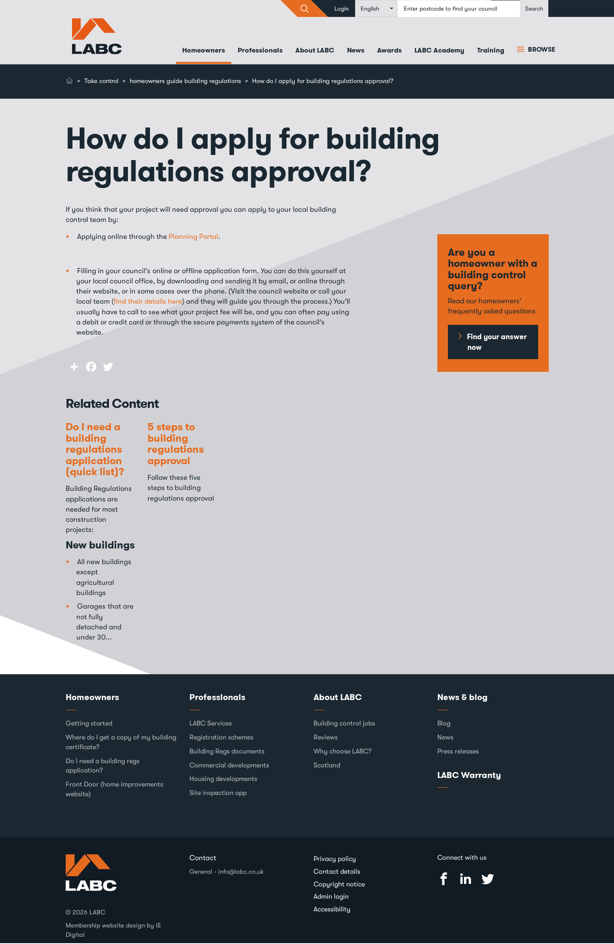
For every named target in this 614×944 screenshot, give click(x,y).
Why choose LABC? (343, 752)
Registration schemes (221, 738)
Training (490, 51)
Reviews (326, 738)
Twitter (487, 880)
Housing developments (223, 779)
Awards (389, 51)
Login (341, 8)
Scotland (327, 766)
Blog (443, 724)
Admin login (331, 897)
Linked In (465, 880)
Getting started (89, 724)
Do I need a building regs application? (102, 766)
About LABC (314, 51)
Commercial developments (229, 766)
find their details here (148, 302)
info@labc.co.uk (241, 872)
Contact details (337, 872)
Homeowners (203, 51)
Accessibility (332, 910)
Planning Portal (193, 237)
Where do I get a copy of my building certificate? (121, 743)
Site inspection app (218, 793)
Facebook (443, 880)
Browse (540, 50)
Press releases (458, 752)
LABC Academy (439, 51)
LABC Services (210, 724)
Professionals (260, 51)
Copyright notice (339, 885)
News (355, 51)
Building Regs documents (226, 752)
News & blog (462, 698)
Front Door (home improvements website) (114, 790)
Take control (101, 82)
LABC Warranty (469, 775)
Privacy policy (335, 860)
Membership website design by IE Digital (113, 930)
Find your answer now (497, 342)
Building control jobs (344, 724)
